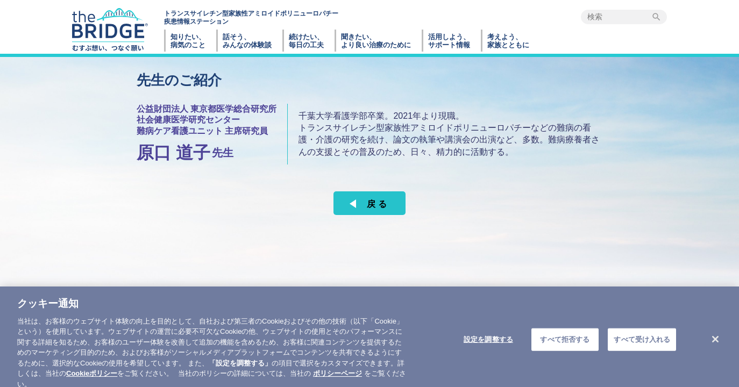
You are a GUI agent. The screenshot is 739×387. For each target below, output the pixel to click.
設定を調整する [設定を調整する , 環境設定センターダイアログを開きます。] (488, 347)
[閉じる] (715, 348)
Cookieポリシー (91, 381)
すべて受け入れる (642, 347)
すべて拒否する (564, 347)
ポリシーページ (337, 381)
